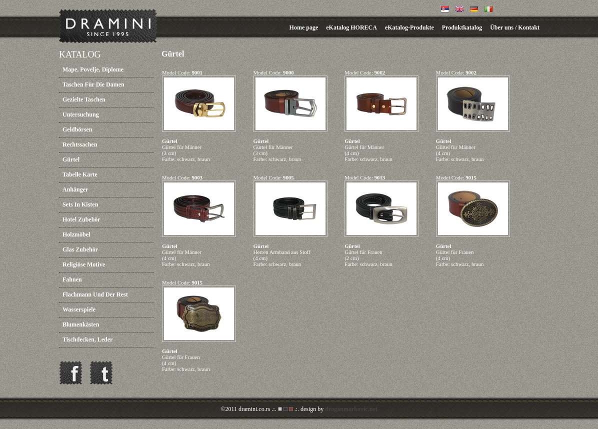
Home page (304, 27)
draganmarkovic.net (351, 409)
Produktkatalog (462, 27)
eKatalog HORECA (351, 27)
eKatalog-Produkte (409, 27)
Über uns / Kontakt (515, 27)
